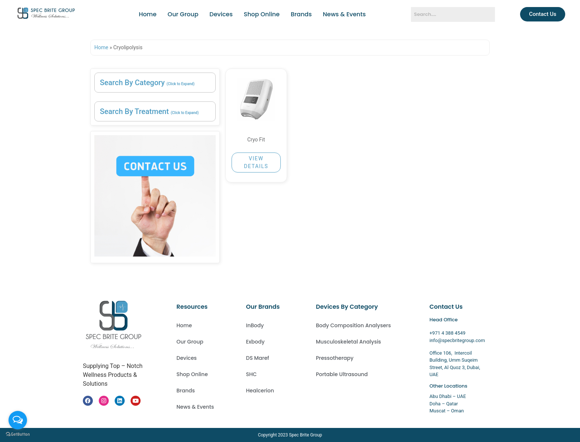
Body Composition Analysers (353, 325)
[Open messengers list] (18, 420)
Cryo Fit (256, 140)
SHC (251, 374)
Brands (301, 14)
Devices (221, 14)
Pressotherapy (335, 358)
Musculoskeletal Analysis (348, 341)
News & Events (344, 14)
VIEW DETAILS (256, 162)
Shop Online (262, 14)
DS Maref (257, 358)
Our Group (183, 14)
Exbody (255, 341)
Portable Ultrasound (342, 374)
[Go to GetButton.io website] (18, 434)
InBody (255, 325)
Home (147, 14)
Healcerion (260, 390)
